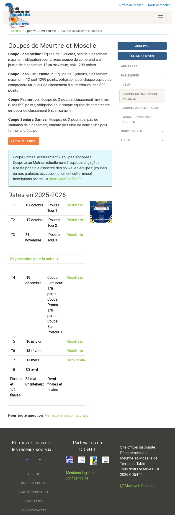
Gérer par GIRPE (23, 141)
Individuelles (131, 131)
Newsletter (33, 501)
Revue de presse (131, 5)
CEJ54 (127, 84)
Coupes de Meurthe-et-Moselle (140, 96)
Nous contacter (159, 5)
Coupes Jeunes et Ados (141, 107)
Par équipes (130, 75)
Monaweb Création (139, 486)
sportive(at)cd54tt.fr (65, 179)
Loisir (125, 140)
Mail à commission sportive (66, 415)
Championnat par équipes (137, 119)
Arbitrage (129, 66)
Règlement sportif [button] (142, 56)
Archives (142, 46)
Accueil (16, 31)
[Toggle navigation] (160, 17)
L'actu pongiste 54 (33, 492)
